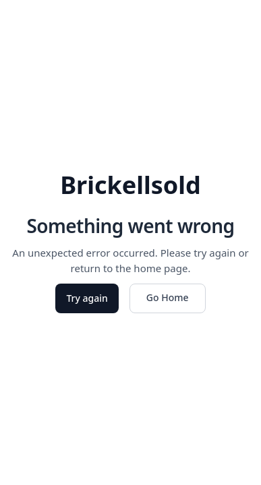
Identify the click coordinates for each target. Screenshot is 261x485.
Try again (86, 298)
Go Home (167, 297)
